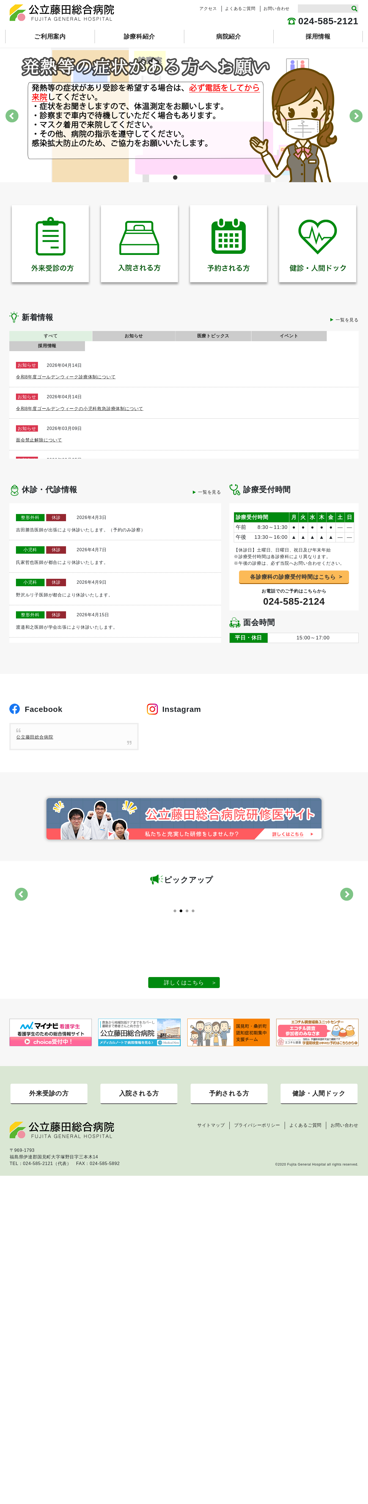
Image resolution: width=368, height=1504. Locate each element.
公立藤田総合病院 (34, 727)
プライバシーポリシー (257, 1164)
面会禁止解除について (39, 430)
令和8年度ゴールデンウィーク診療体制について (66, 367)
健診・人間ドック (319, 1131)
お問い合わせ (276, 8)
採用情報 (323, 335)
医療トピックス (184, 335)
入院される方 (138, 1131)
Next (356, 115)
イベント (254, 335)
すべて (44, 335)
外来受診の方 (49, 1131)
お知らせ (114, 335)
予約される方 (229, 1131)
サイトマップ (211, 1164)
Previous (12, 115)
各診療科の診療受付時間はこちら (293, 567)
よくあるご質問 (240, 8)
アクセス (208, 8)
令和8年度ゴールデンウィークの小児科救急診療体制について (79, 398)
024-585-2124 (294, 591)
